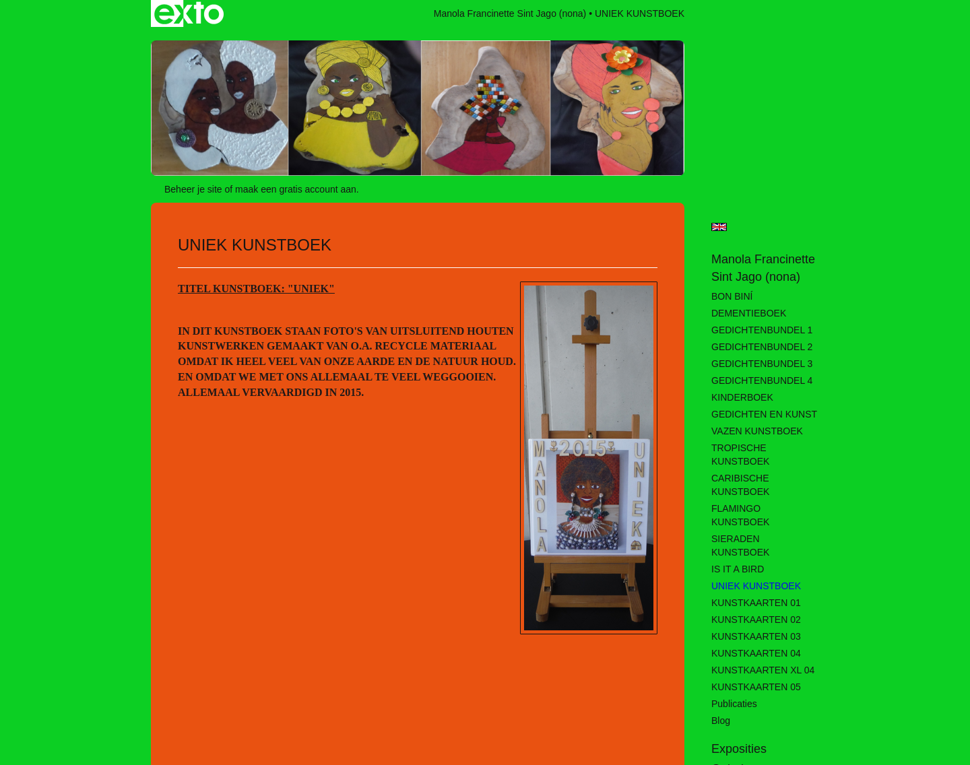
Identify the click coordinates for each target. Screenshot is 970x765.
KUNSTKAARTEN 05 (756, 686)
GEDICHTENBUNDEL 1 (761, 330)
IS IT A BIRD (737, 569)
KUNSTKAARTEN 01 (756, 602)
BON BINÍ (731, 296)
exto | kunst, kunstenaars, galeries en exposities (189, 13)
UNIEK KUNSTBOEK (756, 585)
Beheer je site (193, 189)
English (719, 227)
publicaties (734, 703)
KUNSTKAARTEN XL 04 (762, 670)
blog (720, 720)
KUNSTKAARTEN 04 (756, 653)
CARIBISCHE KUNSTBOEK (740, 485)
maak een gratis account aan (295, 189)
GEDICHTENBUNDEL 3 (761, 363)
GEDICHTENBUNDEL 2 (761, 346)
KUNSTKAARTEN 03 (756, 636)
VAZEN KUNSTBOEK (757, 431)
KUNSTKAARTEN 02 (756, 619)
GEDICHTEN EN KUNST (764, 414)
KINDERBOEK (742, 397)
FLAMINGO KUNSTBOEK (740, 515)
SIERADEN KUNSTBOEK (740, 545)
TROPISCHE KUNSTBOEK (740, 454)
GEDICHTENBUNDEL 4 (761, 380)
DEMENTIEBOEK (748, 313)
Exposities (739, 749)
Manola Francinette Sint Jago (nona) (510, 13)
